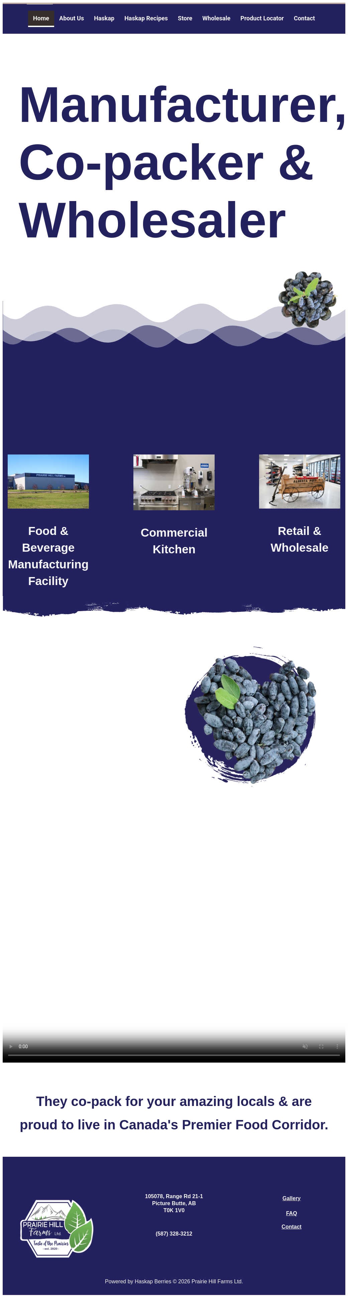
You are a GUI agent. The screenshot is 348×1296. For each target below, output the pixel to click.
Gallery (291, 1198)
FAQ (291, 1213)
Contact (291, 1227)
